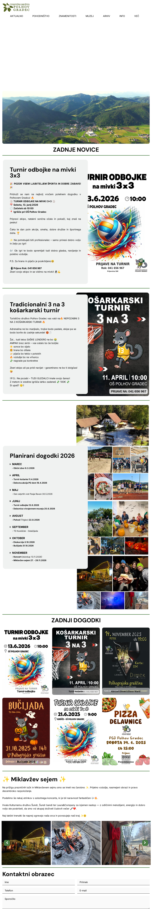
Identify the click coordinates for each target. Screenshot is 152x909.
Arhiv (106, 16)
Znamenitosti (67, 16)
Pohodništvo (40, 16)
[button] (7, 843)
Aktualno (16, 16)
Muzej (90, 16)
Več (136, 16)
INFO (122, 16)
